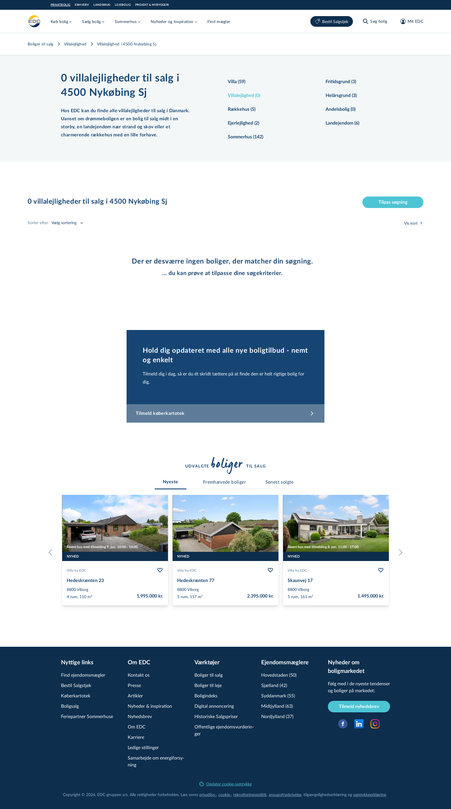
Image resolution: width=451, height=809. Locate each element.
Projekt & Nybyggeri (152, 4)
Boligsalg (70, 706)
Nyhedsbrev (140, 716)
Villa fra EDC (76, 570)
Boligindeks (205, 695)
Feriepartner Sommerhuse (87, 716)
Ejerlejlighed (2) (243, 123)
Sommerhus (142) (245, 137)
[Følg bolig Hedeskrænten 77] (270, 570)
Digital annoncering (214, 706)
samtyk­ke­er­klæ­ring (369, 794)
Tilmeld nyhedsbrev (359, 706)
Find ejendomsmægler (83, 675)
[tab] (170, 482)
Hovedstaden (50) (279, 675)
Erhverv (82, 4)
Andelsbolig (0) (341, 109)
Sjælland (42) (274, 685)
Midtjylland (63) (277, 706)
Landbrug (101, 4)
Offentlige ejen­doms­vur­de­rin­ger (224, 730)
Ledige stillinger (143, 747)
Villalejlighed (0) (244, 95)
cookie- (224, 794)
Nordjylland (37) (277, 716)
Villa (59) (236, 81)
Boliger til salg (40, 43)
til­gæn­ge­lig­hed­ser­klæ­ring (325, 794)
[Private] (34, 21)
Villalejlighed (75, 43)
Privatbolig (60, 4)
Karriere (136, 737)
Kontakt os (139, 675)
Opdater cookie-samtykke (225, 783)
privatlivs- (207, 794)
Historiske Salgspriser (216, 716)
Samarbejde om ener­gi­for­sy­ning (156, 761)
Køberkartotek (75, 695)
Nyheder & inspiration (150, 706)
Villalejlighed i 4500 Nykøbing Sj (126, 43)
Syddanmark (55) (278, 695)
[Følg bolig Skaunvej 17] (380, 570)
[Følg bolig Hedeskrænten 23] (159, 570)
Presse (134, 685)
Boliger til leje (208, 685)
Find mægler (218, 21)
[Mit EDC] (410, 21)
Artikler (135, 695)
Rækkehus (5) (241, 109)
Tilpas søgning (393, 202)
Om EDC (137, 726)
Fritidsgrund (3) (341, 81)
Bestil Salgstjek (331, 21)
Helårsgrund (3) (341, 95)
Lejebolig (123, 4)
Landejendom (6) (342, 123)
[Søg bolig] (374, 21)
